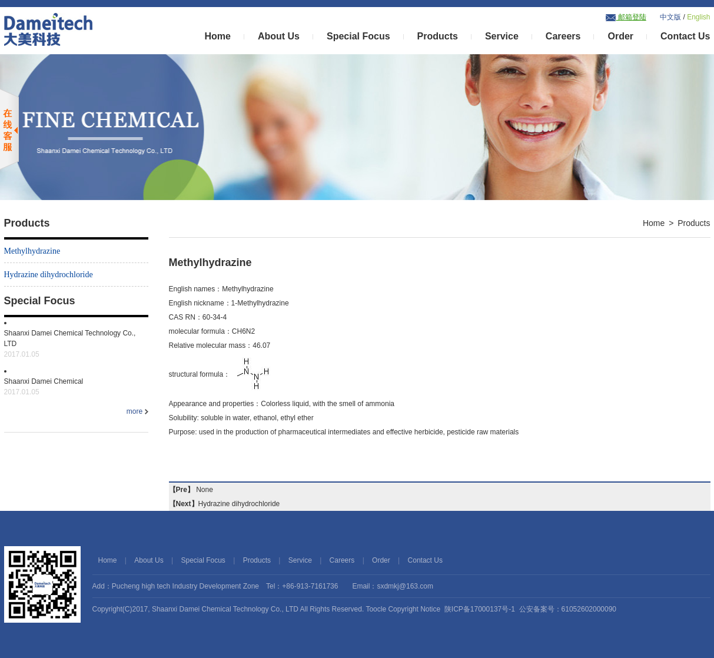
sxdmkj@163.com (405, 586)
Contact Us (685, 36)
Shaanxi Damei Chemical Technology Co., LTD (225, 609)
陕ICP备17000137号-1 (479, 609)
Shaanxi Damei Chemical (76, 387)
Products (437, 36)
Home (217, 36)
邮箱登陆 (626, 17)
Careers (563, 36)
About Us (279, 36)
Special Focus (358, 36)
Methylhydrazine (32, 251)
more (137, 411)
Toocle (376, 609)
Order (620, 36)
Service (502, 36)
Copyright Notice (414, 609)
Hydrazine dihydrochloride (48, 274)
